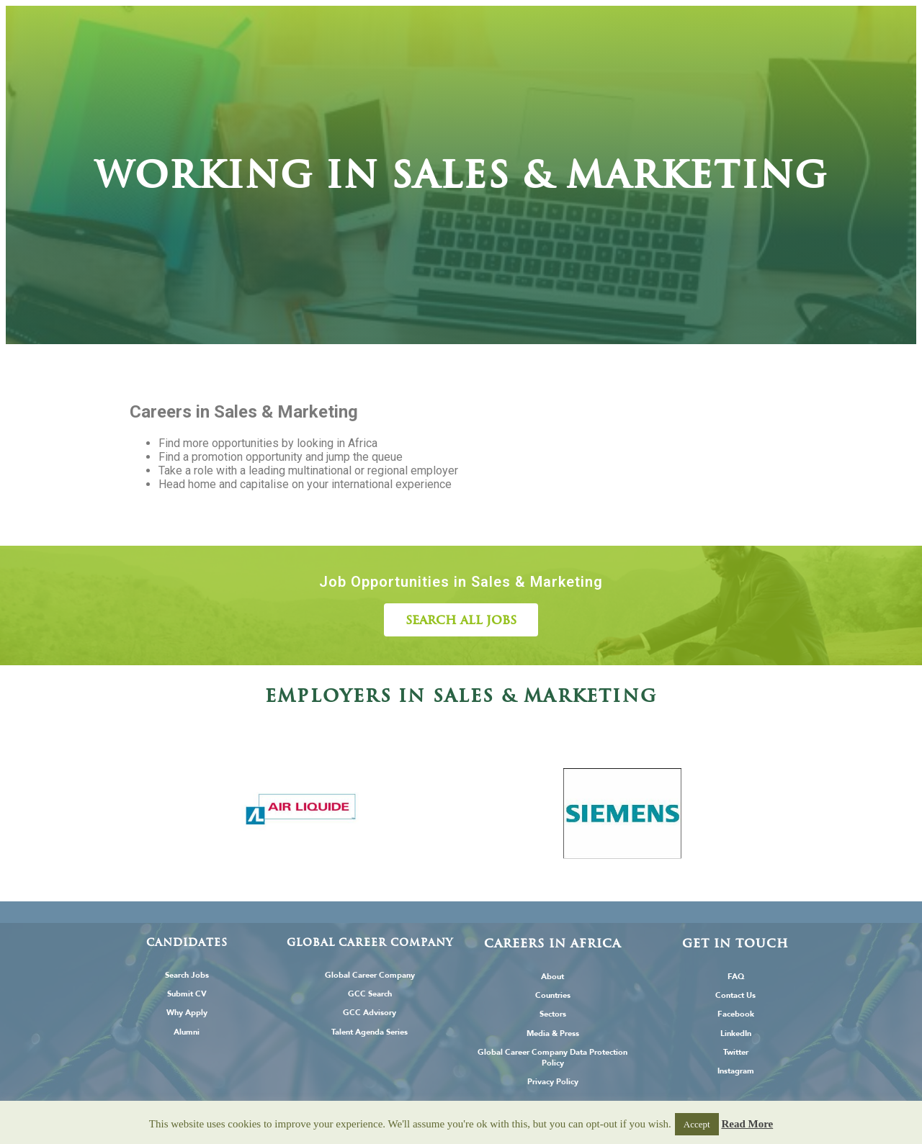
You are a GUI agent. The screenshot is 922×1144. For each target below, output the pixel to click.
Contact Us (735, 995)
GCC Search (370, 993)
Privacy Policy (552, 1081)
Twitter (735, 1052)
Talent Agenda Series (369, 1032)
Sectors (553, 1014)
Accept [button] (697, 1124)
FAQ (736, 976)
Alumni (187, 1032)
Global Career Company (370, 975)
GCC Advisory (369, 1012)
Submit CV (187, 993)
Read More (747, 1124)
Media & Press (553, 1033)
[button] (461, 619)
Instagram (735, 1071)
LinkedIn (735, 1033)
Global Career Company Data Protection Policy (552, 1057)
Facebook (735, 1014)
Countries (552, 995)
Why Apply (186, 1012)
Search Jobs (187, 975)
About (552, 976)
